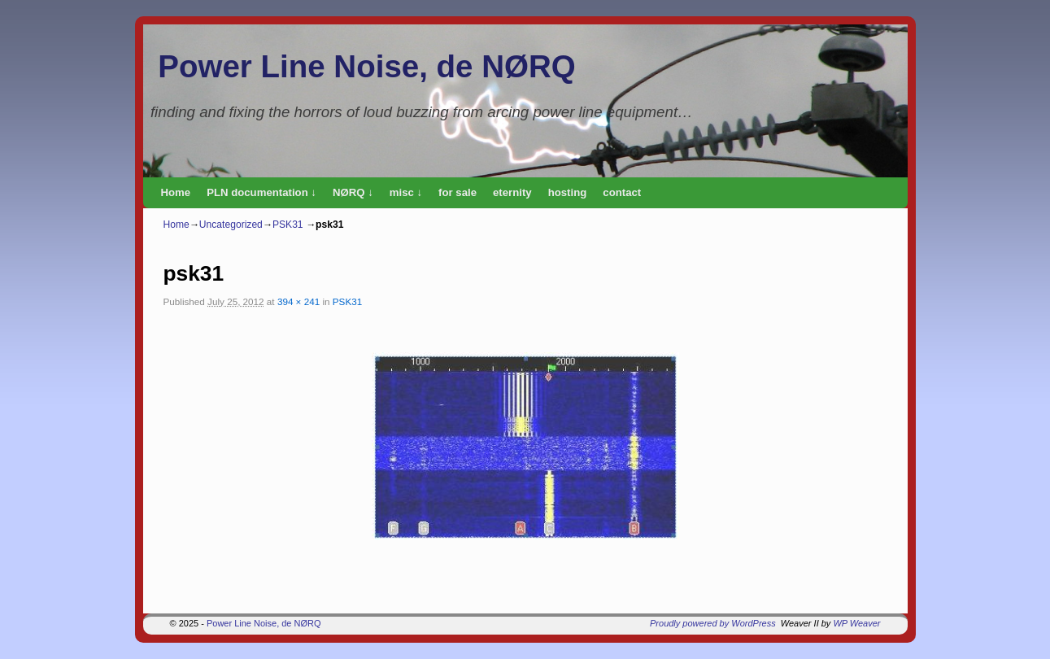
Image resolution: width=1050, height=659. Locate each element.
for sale (457, 192)
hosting (567, 192)
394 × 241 (298, 301)
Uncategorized (231, 224)
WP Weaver (856, 623)
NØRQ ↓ (353, 192)
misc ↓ (406, 192)
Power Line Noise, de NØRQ (366, 66)
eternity (512, 192)
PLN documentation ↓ (261, 192)
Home (176, 192)
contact (622, 192)
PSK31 (287, 224)
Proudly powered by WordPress (713, 623)
